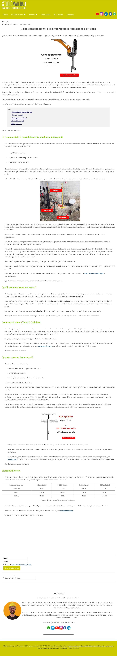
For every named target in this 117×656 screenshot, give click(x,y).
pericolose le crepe (45, 346)
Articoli (32, 14)
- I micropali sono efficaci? (19, 118)
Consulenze (45, 14)
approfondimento (66, 510)
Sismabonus (12, 459)
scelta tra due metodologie (93, 273)
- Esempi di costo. (16, 124)
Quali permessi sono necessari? (19, 287)
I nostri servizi (17, 14)
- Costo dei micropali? (17, 121)
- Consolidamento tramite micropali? (21, 112)
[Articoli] (36, 14)
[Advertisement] (19, 537)
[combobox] (24, 578)
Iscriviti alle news (12, 568)
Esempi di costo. (11, 470)
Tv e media (58, 14)
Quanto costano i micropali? (17, 357)
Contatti (70, 14)
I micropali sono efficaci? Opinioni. (21, 322)
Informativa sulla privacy (21, 564)
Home (5, 14)
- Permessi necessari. (17, 115)
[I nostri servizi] (24, 14)
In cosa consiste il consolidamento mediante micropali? (32, 137)
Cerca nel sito (8, 578)
